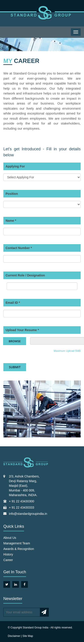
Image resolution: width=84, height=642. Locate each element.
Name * (11, 220)
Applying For (15, 166)
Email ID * (13, 302)
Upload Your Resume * (22, 330)
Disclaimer (14, 636)
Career (8, 560)
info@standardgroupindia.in (28, 513)
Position (12, 193)
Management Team (16, 543)
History (8, 554)
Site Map (28, 636)
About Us (9, 537)
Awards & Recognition (18, 549)
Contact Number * (19, 248)
